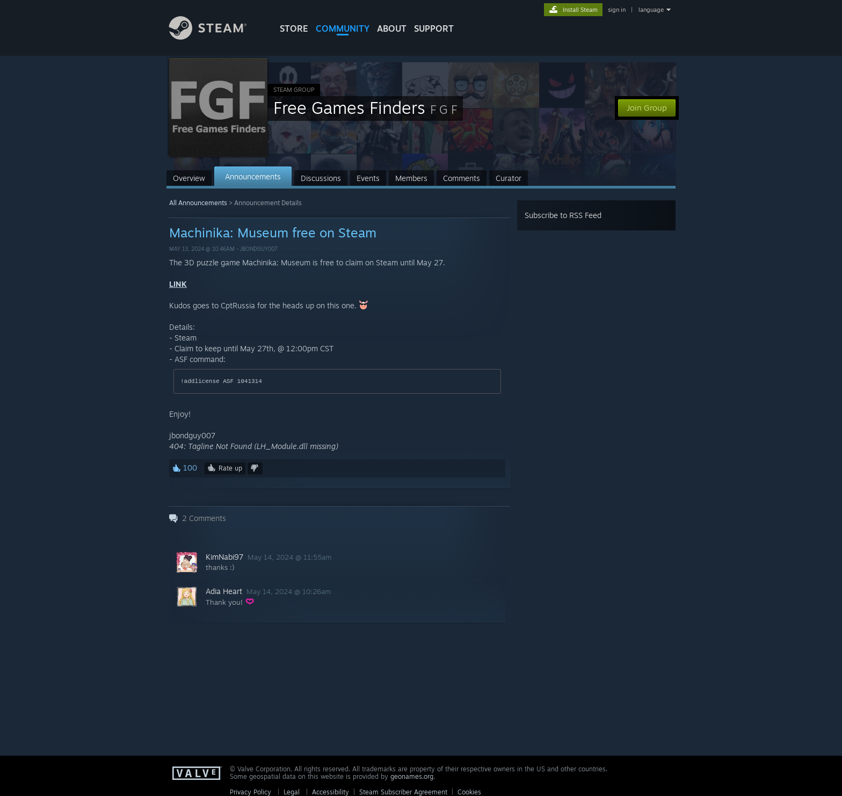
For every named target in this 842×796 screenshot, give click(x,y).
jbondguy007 (259, 248)
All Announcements (198, 203)
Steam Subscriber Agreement (403, 792)
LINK (178, 283)
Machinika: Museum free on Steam (272, 233)
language (651, 9)
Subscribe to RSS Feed (563, 215)
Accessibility (330, 792)
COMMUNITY (342, 28)
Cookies (469, 792)
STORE (294, 28)
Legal (292, 792)
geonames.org (411, 776)
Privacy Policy (250, 792)
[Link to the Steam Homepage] (216, 36)
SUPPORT (434, 28)
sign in (617, 9)
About (392, 28)
